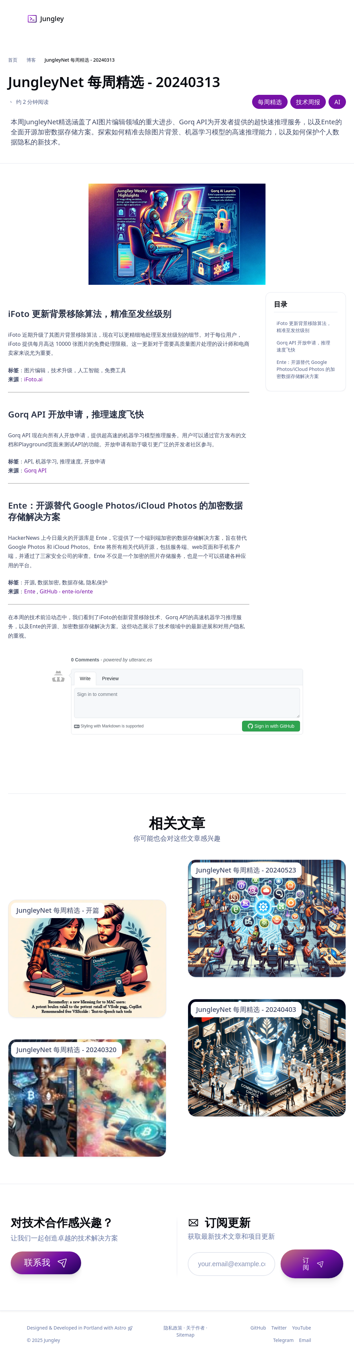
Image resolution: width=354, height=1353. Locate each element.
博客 (31, 60)
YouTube (301, 1323)
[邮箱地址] (229, 1261)
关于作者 (195, 1323)
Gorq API (35, 470)
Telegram (283, 1336)
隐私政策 (173, 1323)
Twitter (279, 1323)
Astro (120, 1323)
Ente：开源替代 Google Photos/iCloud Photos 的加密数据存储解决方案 (306, 369)
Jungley (45, 18)
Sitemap (185, 1331)
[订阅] (310, 1261)
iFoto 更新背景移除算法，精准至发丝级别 (304, 326)
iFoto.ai (33, 379)
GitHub (258, 1323)
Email (305, 1336)
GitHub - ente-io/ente (66, 591)
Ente (30, 591)
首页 (12, 60)
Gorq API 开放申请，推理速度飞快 (303, 346)
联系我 (46, 1262)
